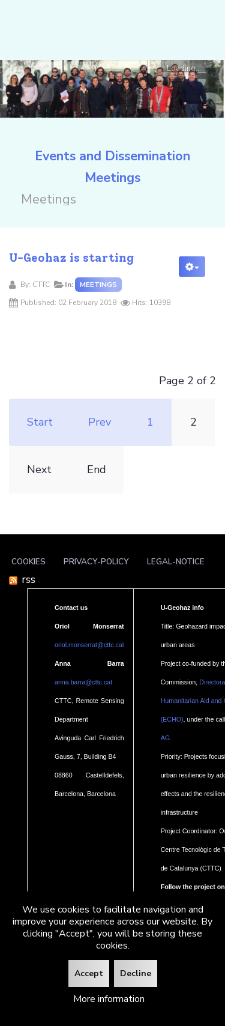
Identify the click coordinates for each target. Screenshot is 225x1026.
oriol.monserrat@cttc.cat (89, 644)
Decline (135, 973)
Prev (99, 422)
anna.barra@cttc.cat (83, 682)
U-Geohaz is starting (71, 258)
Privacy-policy (96, 561)
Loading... (184, 67)
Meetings (98, 284)
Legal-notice (176, 561)
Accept (88, 973)
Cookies (28, 561)
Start (40, 422)
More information (109, 999)
